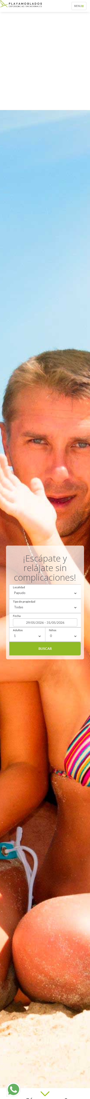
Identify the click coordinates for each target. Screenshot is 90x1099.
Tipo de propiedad (24, 601)
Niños (52, 630)
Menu (80, 7)
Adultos (18, 630)
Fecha (17, 615)
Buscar (45, 648)
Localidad (19, 587)
